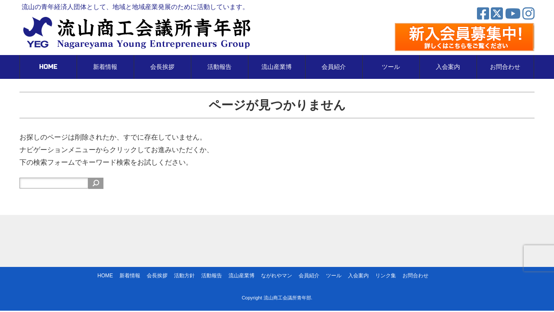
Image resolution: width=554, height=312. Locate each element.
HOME (48, 67)
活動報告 (219, 67)
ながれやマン (276, 276)
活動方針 (184, 276)
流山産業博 (276, 67)
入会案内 (448, 67)
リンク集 (385, 276)
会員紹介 (334, 67)
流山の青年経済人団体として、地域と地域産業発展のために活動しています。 (135, 6)
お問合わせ (505, 67)
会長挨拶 (162, 67)
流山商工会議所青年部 (287, 297)
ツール (391, 67)
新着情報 (105, 67)
